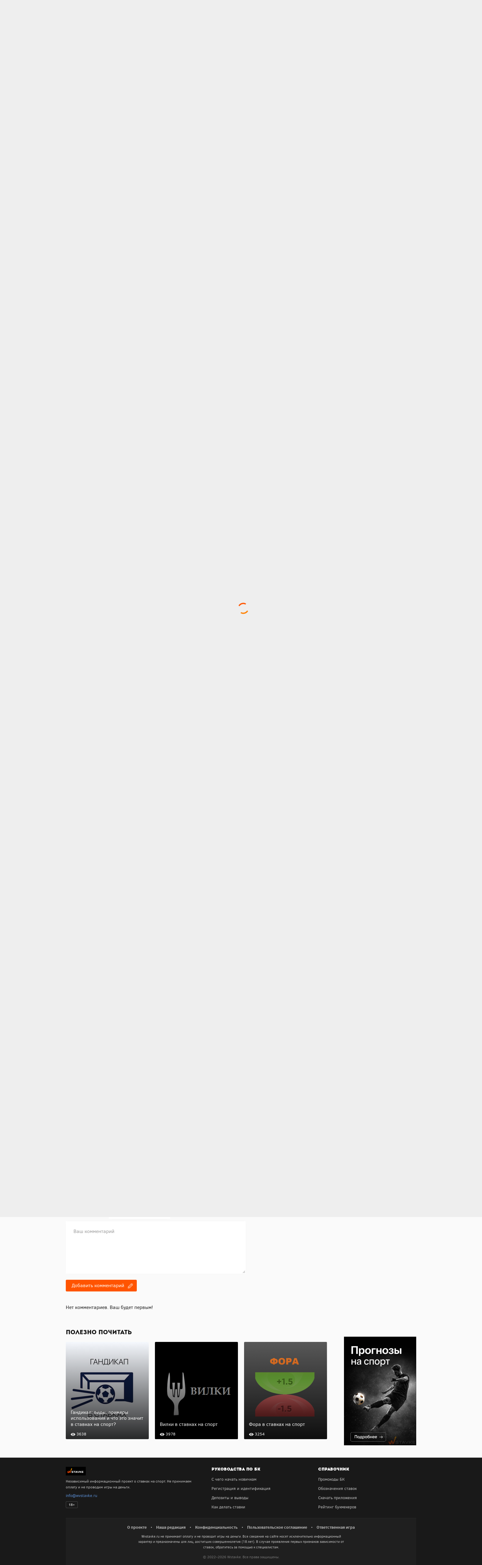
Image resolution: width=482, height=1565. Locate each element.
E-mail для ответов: (85, 1213)
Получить (96, 1153)
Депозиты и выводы (229, 1497)
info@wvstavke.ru (81, 1495)
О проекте (137, 1527)
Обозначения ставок (337, 1488)
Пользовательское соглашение (277, 1527)
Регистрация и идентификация (241, 1488)
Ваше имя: (76, 1199)
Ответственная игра (336, 1527)
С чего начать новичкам (233, 1479)
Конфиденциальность (216, 1527)
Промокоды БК (331, 1479)
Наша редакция (171, 1527)
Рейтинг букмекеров (337, 1507)
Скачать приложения (337, 1497)
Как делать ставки (228, 1507)
